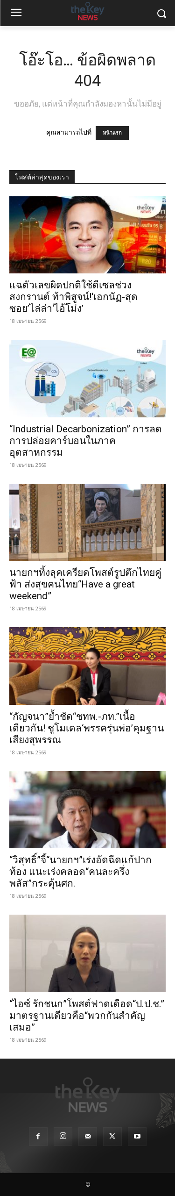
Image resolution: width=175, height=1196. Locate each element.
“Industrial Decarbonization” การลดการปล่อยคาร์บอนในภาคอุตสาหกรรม (85, 440)
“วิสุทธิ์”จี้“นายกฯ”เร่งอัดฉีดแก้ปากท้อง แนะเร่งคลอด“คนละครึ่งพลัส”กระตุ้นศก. (80, 871)
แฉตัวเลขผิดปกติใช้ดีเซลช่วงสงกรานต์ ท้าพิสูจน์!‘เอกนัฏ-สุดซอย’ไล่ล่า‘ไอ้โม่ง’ (73, 296)
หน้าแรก (112, 133)
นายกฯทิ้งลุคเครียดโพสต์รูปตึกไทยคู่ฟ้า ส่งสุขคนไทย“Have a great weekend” (85, 584)
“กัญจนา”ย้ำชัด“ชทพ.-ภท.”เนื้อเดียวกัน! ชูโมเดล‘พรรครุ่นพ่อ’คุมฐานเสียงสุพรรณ (86, 728)
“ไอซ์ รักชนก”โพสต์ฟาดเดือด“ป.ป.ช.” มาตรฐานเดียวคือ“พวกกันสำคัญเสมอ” (86, 1015)
